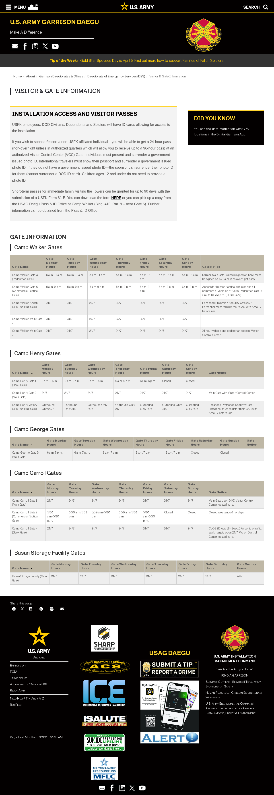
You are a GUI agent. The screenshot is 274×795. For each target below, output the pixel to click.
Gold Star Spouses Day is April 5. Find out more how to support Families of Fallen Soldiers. (137, 60)
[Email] (62, 609)
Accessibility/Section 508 (28, 684)
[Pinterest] (41, 609)
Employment (18, 665)
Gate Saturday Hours (165, 263)
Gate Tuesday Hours (73, 263)
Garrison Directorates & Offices (61, 76)
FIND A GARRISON (234, 675)
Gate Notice (211, 266)
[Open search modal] (257, 6)
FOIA (13, 672)
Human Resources (217, 693)
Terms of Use (18, 678)
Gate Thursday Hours (123, 263)
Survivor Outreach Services (224, 682)
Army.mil (39, 657)
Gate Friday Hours (144, 263)
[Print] (52, 609)
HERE (116, 198)
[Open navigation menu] (14, 6)
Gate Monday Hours (52, 263)
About (30, 76)
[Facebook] (14, 609)
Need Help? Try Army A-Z (27, 698)
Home (17, 76)
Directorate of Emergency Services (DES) (116, 76)
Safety (228, 686)
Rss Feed (15, 705)
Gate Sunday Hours (187, 263)
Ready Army (17, 690)
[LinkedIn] (31, 609)
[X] (22, 609)
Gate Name (20, 266)
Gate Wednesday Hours (98, 263)
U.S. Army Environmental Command (229, 704)
